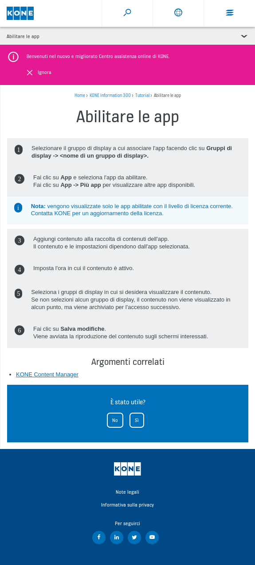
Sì (137, 420)
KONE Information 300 (110, 95)
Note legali (127, 492)
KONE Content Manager (47, 374)
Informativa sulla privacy (127, 505)
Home (80, 95)
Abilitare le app (23, 36)
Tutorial (142, 95)
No (115, 420)
